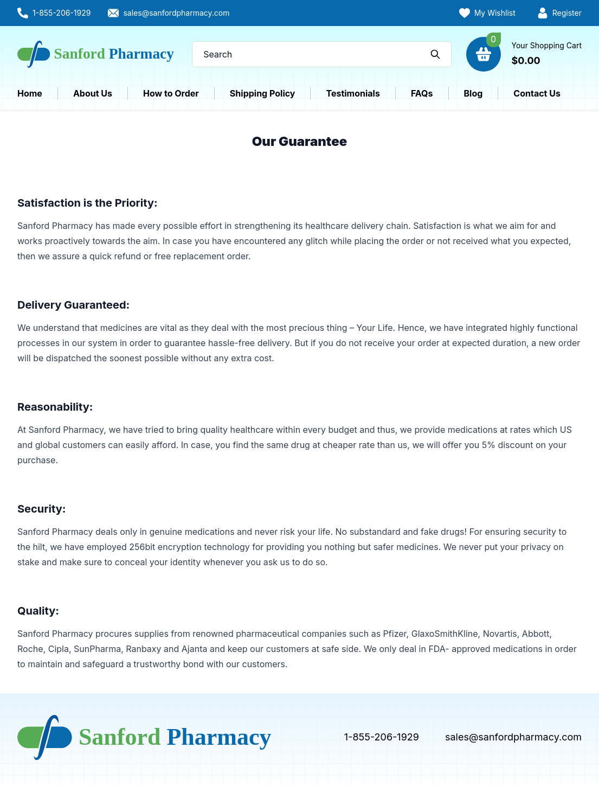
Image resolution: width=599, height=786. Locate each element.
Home (29, 93)
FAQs (422, 93)
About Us (92, 93)
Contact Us (537, 93)
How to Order (171, 93)
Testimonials (352, 93)
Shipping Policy (262, 93)
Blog (473, 93)
